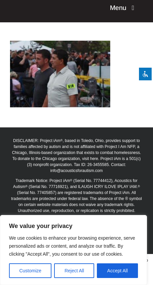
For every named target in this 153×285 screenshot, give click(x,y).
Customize (30, 270)
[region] (73, 250)
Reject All (74, 270)
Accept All (117, 270)
